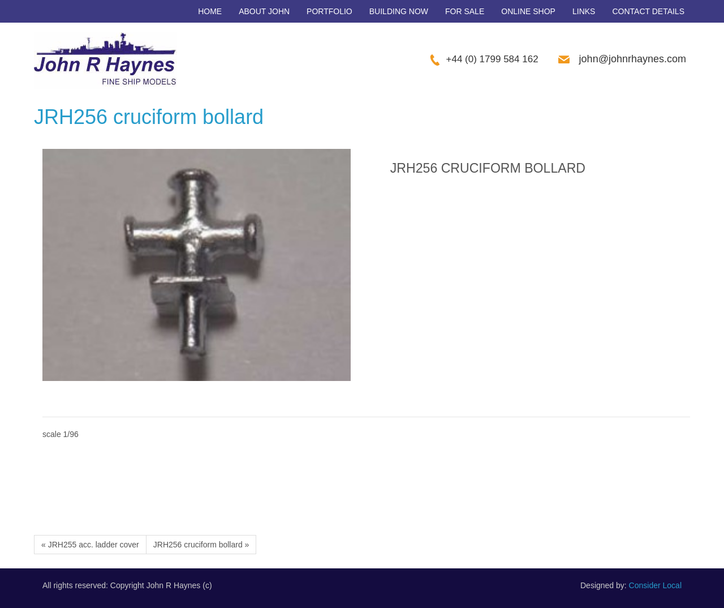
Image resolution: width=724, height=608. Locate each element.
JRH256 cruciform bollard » (201, 544)
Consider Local (655, 585)
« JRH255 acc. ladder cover (90, 544)
